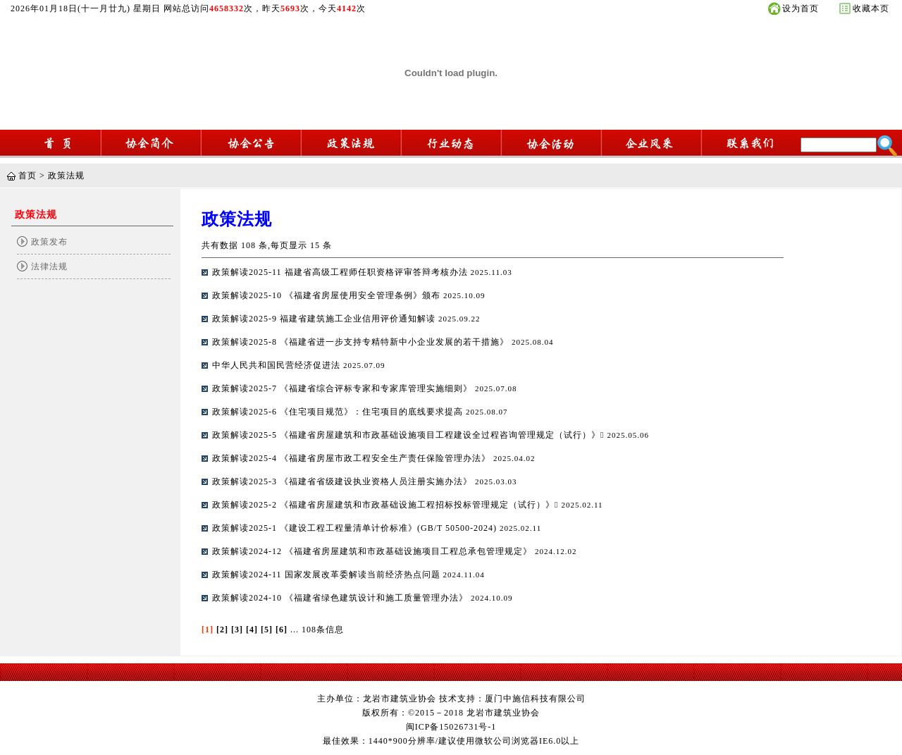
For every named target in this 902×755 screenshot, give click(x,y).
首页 (27, 175)
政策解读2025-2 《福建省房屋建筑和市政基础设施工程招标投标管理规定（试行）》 (386, 505)
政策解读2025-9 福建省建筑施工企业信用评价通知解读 (325, 319)
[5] (267, 629)
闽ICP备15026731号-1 (451, 727)
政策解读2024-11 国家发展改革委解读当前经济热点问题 (327, 574)
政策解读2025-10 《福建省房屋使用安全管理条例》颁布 (327, 295)
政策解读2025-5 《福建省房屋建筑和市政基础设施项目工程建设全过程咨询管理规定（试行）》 (409, 435)
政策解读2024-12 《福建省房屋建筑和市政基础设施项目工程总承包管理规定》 (373, 551)
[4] (252, 629)
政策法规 (66, 175)
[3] (237, 629)
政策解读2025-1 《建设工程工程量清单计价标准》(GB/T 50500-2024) (356, 528)
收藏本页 (871, 8)
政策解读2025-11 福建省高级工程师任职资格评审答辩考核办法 (341, 272)
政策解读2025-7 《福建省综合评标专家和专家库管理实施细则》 (343, 388)
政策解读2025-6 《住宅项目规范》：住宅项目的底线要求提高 (339, 412)
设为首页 (800, 8)
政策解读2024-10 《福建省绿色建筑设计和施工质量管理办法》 (341, 598)
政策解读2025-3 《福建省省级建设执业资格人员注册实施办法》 (343, 481)
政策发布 (49, 242)
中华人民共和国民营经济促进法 (277, 365)
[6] (282, 629)
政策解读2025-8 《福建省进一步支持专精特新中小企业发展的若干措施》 (362, 342)
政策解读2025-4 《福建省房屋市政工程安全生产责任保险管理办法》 (352, 458)
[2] (222, 629)
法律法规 (49, 266)
